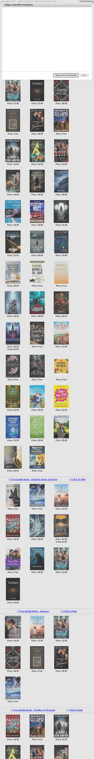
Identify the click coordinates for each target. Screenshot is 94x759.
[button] (90, 5)
